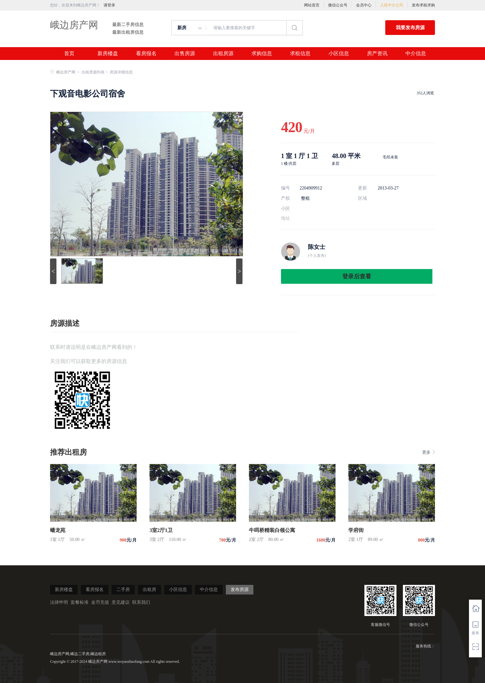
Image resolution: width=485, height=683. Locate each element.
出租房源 (223, 53)
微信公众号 (337, 5)
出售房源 (185, 53)
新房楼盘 (108, 53)
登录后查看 (356, 276)
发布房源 (240, 589)
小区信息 (338, 53)
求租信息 (300, 53)
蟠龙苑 (57, 530)
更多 (428, 452)
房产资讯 (377, 53)
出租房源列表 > (95, 72)
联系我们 (141, 602)
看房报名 (146, 53)
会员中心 (363, 5)
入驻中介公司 (391, 5)
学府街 (356, 530)
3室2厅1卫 (161, 530)
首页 (69, 53)
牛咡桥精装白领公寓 (272, 530)
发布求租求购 (423, 5)
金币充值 (100, 602)
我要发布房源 (410, 27)
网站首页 (311, 5)
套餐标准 (80, 602)
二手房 (123, 589)
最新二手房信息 (128, 24)
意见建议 (121, 602)
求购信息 (261, 53)
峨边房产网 (74, 25)
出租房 (149, 589)
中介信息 (415, 53)
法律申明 (59, 602)
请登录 (109, 5)
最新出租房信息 (128, 32)
